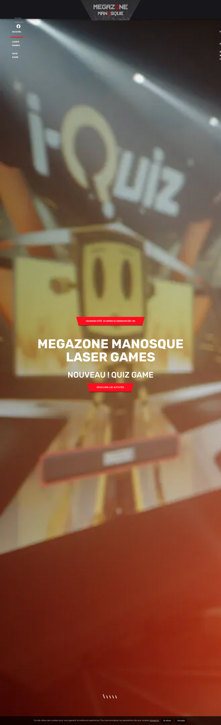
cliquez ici (154, 720)
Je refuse (167, 721)
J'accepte (181, 721)
